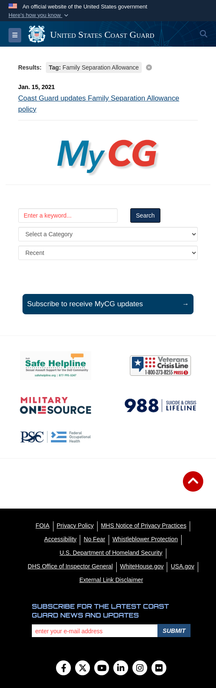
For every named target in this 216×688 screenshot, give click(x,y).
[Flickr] (158, 669)
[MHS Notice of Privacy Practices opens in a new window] (144, 525)
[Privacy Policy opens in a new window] (75, 525)
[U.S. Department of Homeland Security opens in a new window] (111, 552)
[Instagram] (139, 669)
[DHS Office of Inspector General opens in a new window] (70, 566)
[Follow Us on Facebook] (63, 669)
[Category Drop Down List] (108, 234)
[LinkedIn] (120, 669)
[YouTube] (101, 669)
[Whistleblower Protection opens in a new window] (145, 539)
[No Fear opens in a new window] (94, 539)
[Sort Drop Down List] (108, 253)
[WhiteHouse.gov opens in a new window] (142, 566)
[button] (39, 15)
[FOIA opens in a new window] (43, 525)
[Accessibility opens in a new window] (60, 539)
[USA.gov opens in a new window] (182, 566)
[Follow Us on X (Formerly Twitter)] (82, 669)
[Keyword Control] (68, 215)
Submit (174, 630)
